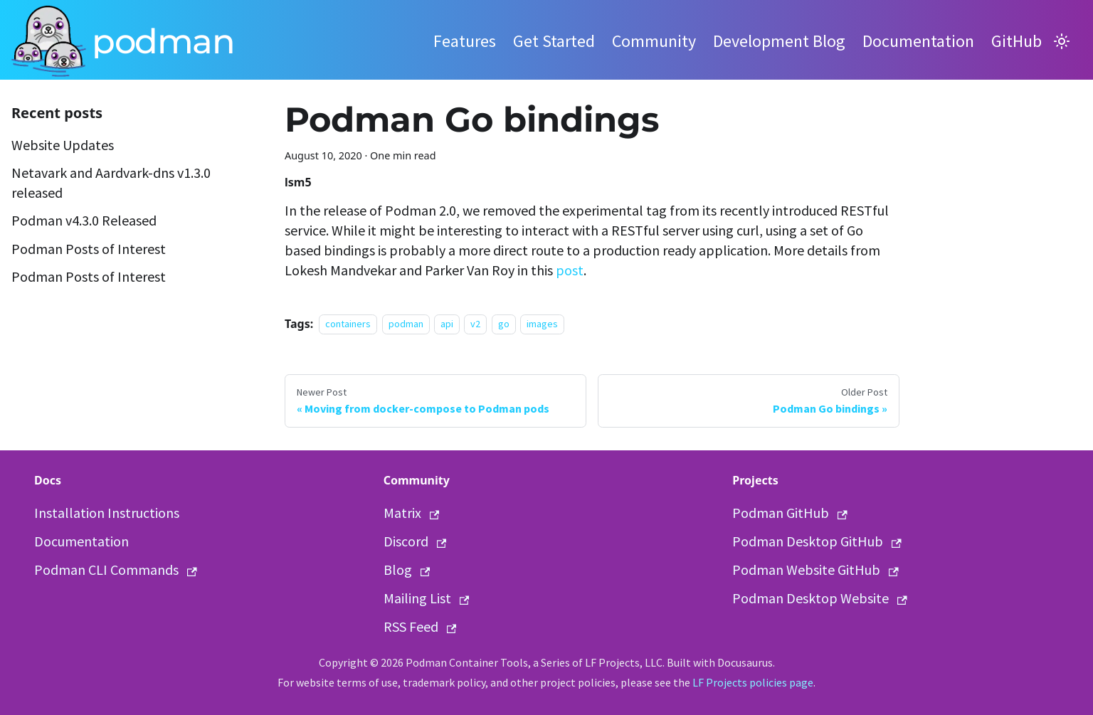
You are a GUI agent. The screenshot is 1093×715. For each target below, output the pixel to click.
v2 (475, 324)
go (503, 324)
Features (464, 41)
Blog (407, 569)
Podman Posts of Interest (88, 249)
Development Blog (779, 41)
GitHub (1016, 41)
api (446, 324)
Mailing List (427, 598)
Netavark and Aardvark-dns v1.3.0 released (111, 182)
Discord (415, 541)
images (542, 324)
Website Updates (62, 145)
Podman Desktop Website (819, 598)
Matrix (412, 512)
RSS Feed (420, 626)
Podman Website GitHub (815, 569)
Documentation (918, 41)
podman (406, 324)
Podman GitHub (790, 512)
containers (348, 324)
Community (654, 41)
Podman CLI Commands (115, 569)
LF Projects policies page (752, 682)
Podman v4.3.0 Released (84, 220)
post (570, 270)
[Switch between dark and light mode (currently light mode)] (1061, 41)
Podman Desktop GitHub (817, 541)
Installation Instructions (106, 512)
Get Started (554, 41)
